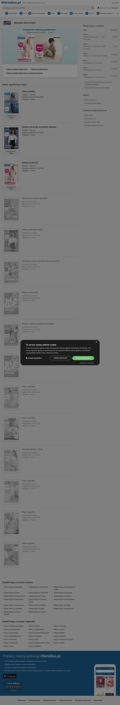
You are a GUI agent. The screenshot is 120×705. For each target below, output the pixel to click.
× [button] (96, 342)
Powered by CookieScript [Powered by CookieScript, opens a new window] (86, 363)
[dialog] (60, 352)
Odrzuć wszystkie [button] (59, 358)
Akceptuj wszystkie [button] (82, 358)
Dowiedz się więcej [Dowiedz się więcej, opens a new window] (52, 353)
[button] (34, 358)
